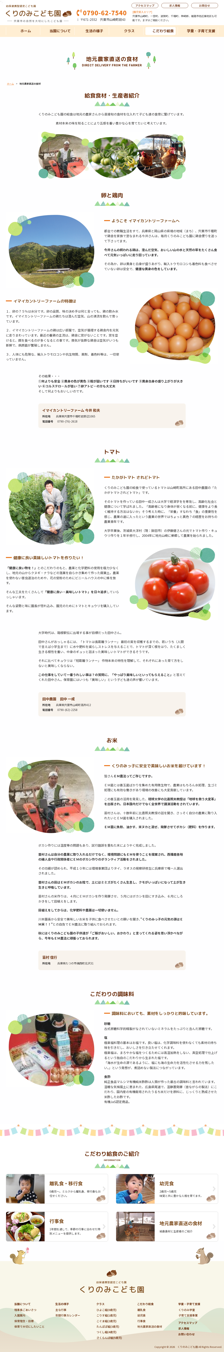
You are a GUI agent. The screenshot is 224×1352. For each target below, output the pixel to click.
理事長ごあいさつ (25, 1310)
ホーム (26, 30)
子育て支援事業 (188, 1315)
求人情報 (174, 5)
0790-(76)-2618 (67, 421)
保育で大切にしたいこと (29, 1326)
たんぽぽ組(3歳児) (107, 1326)
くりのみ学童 (186, 1310)
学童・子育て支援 (201, 30)
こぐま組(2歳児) (106, 1321)
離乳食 (141, 1310)
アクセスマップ (144, 5)
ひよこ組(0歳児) (106, 1310)
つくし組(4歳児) (106, 1332)
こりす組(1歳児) (106, 1315)
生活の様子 (94, 30)
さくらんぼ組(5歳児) (109, 1338)
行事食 (141, 1321)
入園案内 (19, 1315)
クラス (129, 30)
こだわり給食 (163, 30)
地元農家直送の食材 (149, 1326)
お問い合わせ (186, 1334)
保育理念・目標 (24, 1321)
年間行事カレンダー (67, 1315)
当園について (60, 30)
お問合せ (204, 5)
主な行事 (60, 1310)
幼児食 (141, 1315)
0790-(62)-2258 (67, 710)
